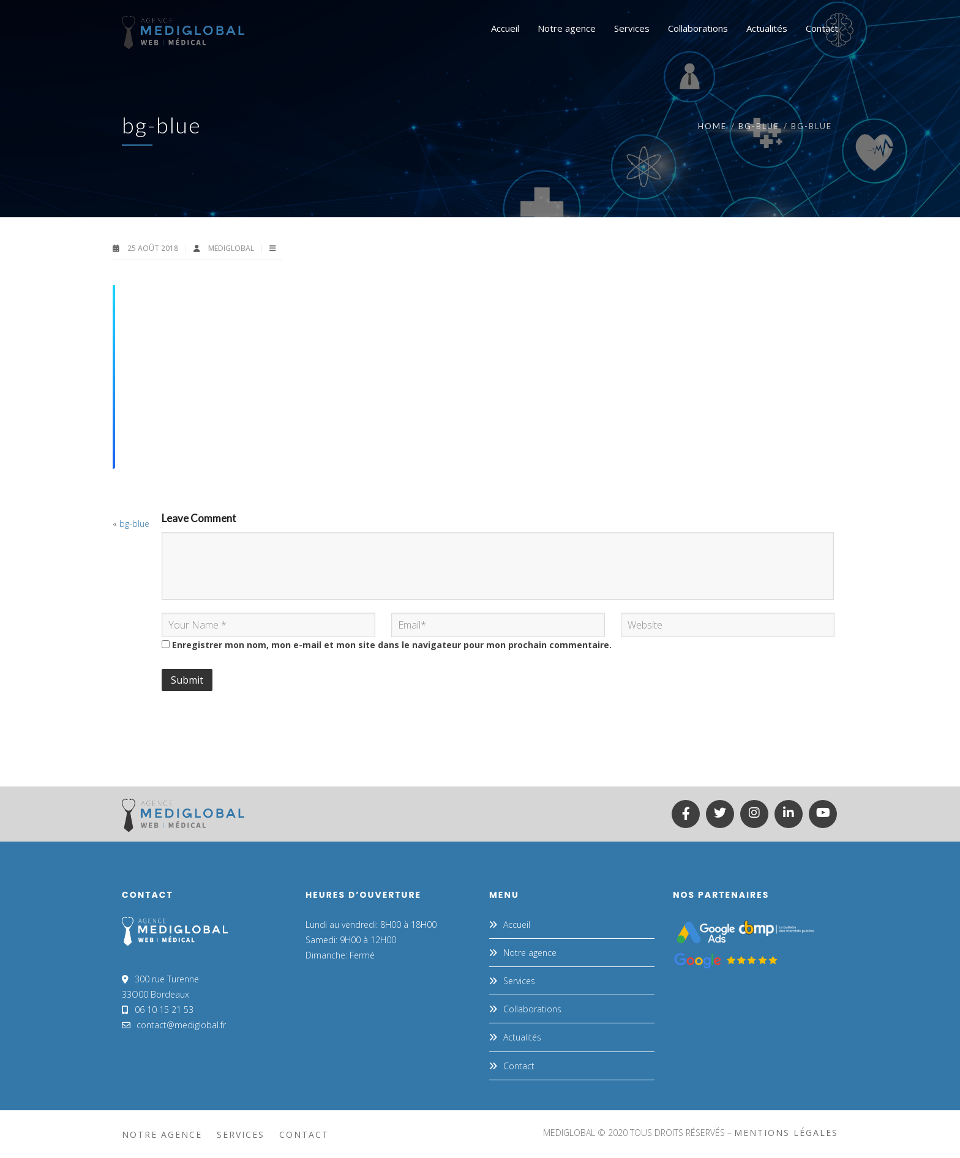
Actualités (522, 1037)
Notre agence (530, 952)
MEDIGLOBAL (232, 248)
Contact (518, 1066)
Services (519, 981)
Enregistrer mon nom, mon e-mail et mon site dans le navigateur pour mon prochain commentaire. (392, 645)
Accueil (516, 924)
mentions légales (786, 1132)
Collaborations (532, 1009)
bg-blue (758, 126)
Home (712, 126)
